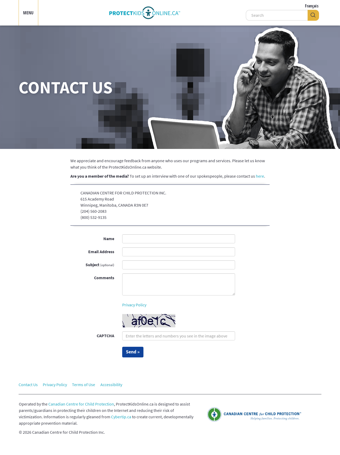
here (260, 176)
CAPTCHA (105, 335)
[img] (144, 12)
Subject (100, 264)
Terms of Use (83, 384)
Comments (104, 277)
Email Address (101, 251)
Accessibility (111, 384)
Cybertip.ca (121, 416)
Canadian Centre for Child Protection (81, 404)
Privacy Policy (134, 304)
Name (108, 238)
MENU (28, 13)
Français (311, 6)
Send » (133, 352)
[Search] (277, 15)
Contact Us (28, 384)
